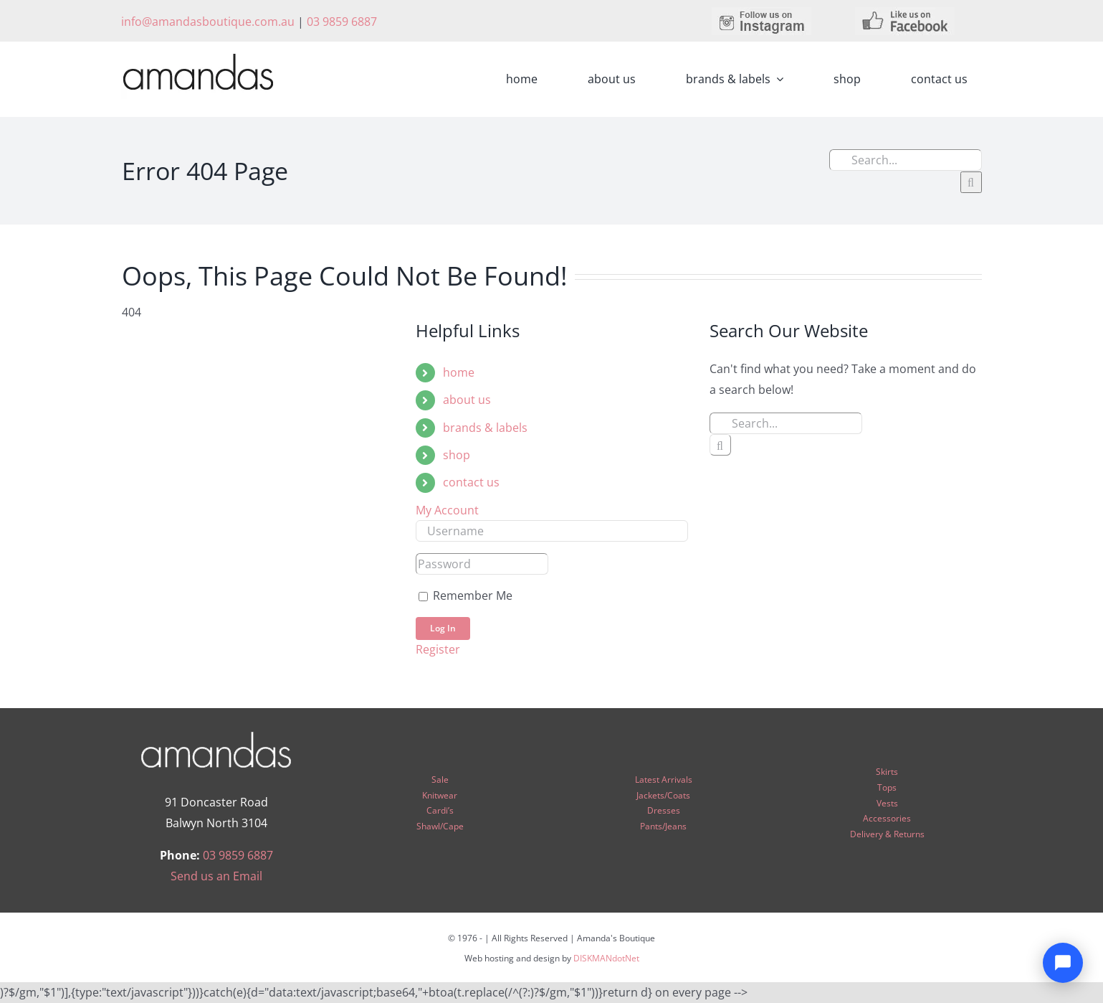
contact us (471, 482)
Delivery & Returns (887, 834)
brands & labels (485, 427)
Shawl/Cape (440, 826)
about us (467, 400)
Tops (887, 787)
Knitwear (439, 795)
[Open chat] (1063, 963)
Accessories (887, 818)
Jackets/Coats (663, 795)
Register (438, 649)
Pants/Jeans (663, 826)
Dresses (663, 810)
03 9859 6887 (342, 21)
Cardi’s (440, 810)
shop (456, 455)
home (458, 372)
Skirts (887, 772)
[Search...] (905, 160)
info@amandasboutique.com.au (208, 21)
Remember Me (465, 595)
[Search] (971, 182)
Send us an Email (216, 876)
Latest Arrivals (663, 779)
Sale (440, 779)
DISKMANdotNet (606, 958)
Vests (887, 803)
